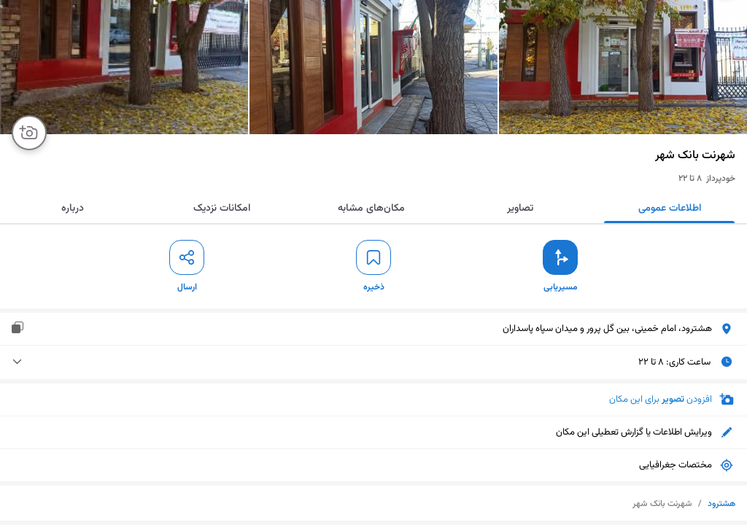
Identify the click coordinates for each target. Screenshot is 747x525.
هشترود (721, 503)
